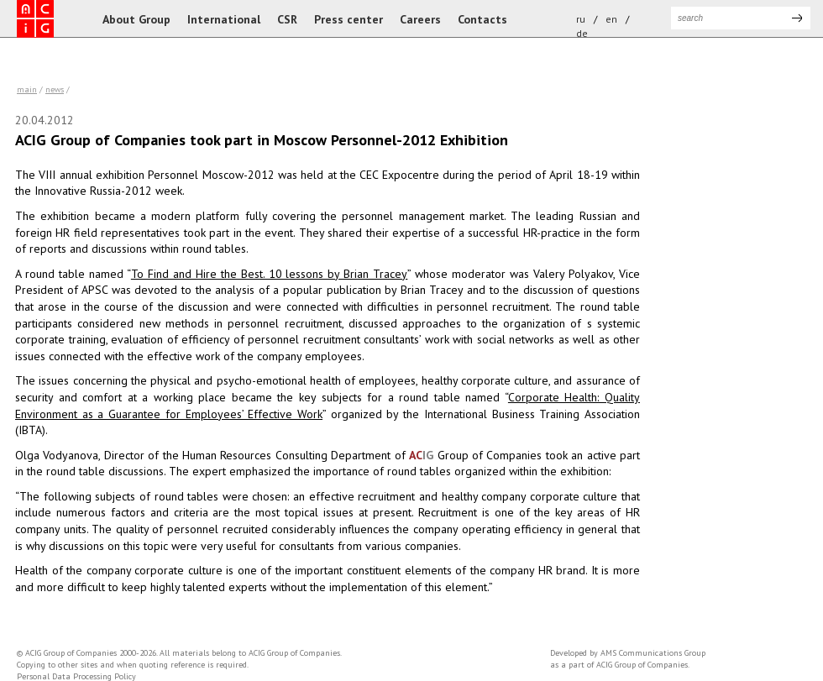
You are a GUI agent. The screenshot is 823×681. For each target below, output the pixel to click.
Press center (348, 19)
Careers (420, 19)
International (223, 19)
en (611, 19)
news (54, 89)
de (582, 33)
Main (27, 89)
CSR (287, 19)
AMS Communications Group (652, 652)
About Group (136, 19)
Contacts (482, 19)
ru (580, 19)
